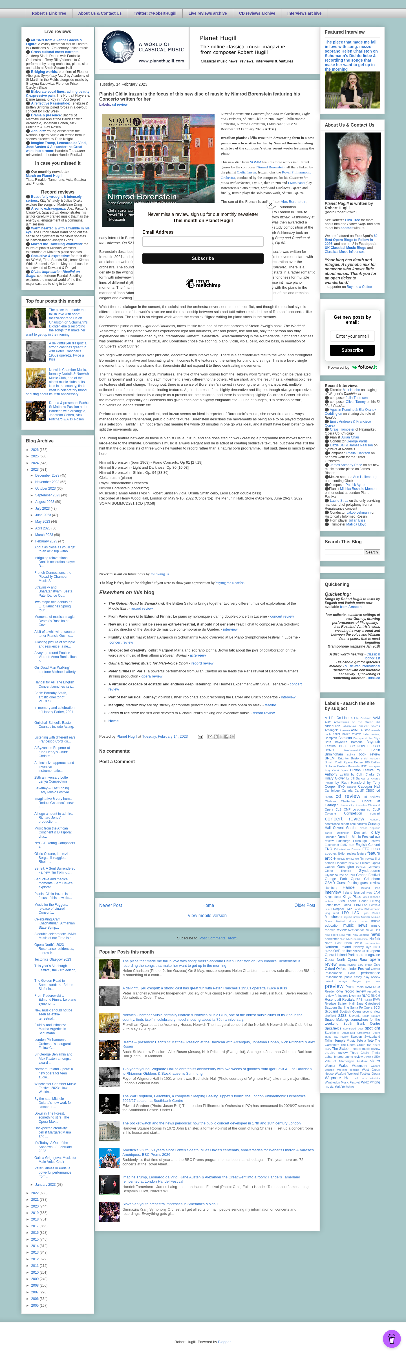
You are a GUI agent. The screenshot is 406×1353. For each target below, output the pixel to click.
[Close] (270, 204)
